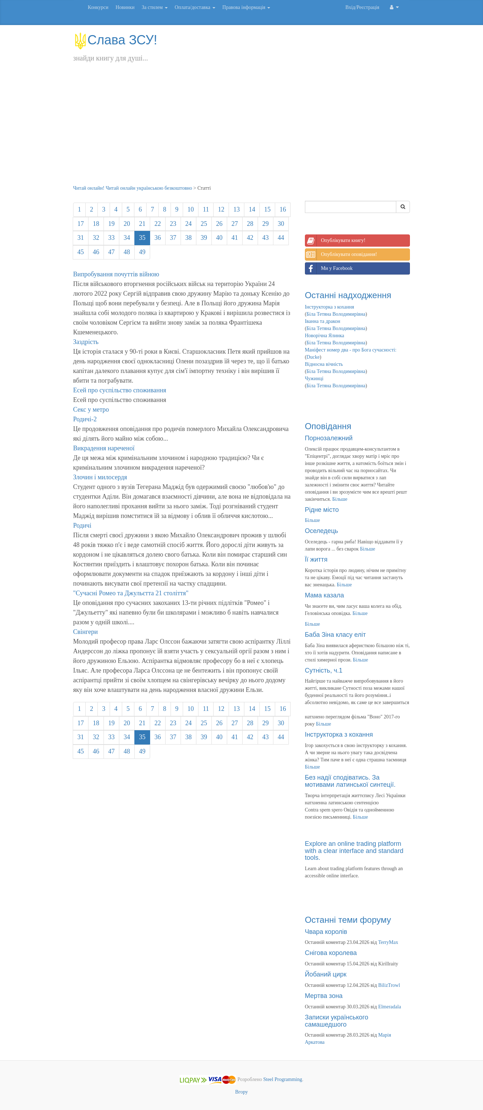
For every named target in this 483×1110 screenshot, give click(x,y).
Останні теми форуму (348, 920)
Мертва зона (324, 995)
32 (96, 237)
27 (234, 223)
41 (234, 237)
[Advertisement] (241, 131)
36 (157, 237)
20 (127, 223)
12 (221, 209)
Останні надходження (348, 295)
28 (250, 223)
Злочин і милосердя (100, 477)
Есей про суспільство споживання (119, 390)
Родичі (82, 525)
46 (96, 252)
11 (206, 209)
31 (80, 237)
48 (127, 252)
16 (282, 209)
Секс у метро (91, 409)
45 (80, 252)
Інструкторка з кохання (329, 307)
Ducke (313, 357)
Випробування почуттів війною (116, 274)
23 (173, 223)
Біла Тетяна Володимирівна (335, 314)
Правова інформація (247, 7)
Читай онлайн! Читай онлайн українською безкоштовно (132, 188)
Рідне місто (322, 509)
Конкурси (98, 7)
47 (111, 252)
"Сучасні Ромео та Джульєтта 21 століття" (130, 593)
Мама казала (324, 595)
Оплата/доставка (195, 7)
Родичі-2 (85, 419)
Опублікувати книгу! (335, 240)
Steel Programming (282, 1079)
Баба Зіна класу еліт (335, 634)
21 (142, 223)
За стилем (154, 7)
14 (252, 209)
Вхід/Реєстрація (362, 7)
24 (188, 223)
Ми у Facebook (329, 268)
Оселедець (321, 530)
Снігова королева (331, 952)
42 (250, 237)
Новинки (124, 7)
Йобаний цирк (325, 974)
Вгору (241, 1092)
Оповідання (328, 426)
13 (236, 209)
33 (111, 237)
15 (267, 209)
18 (96, 223)
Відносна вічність (324, 364)
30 (281, 223)
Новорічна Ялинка (324, 335)
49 (142, 252)
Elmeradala (389, 1006)
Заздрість (86, 341)
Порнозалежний (329, 438)
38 (188, 237)
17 (80, 223)
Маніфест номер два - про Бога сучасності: (351, 350)
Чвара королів (326, 931)
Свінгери (85, 631)
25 (204, 223)
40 (219, 237)
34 (127, 237)
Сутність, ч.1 (324, 670)
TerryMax (388, 942)
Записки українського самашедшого (336, 1021)
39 (204, 237)
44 (281, 237)
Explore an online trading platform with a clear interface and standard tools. (354, 851)
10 (190, 209)
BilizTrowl (389, 985)
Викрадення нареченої (103, 448)
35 (142, 237)
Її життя (316, 559)
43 (265, 237)
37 (173, 237)
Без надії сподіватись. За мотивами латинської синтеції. (350, 781)
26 (219, 223)
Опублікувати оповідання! (341, 254)
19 (111, 223)
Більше (339, 499)
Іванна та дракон (322, 321)
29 (265, 223)
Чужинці (314, 378)
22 (157, 223)
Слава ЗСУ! (115, 40)
